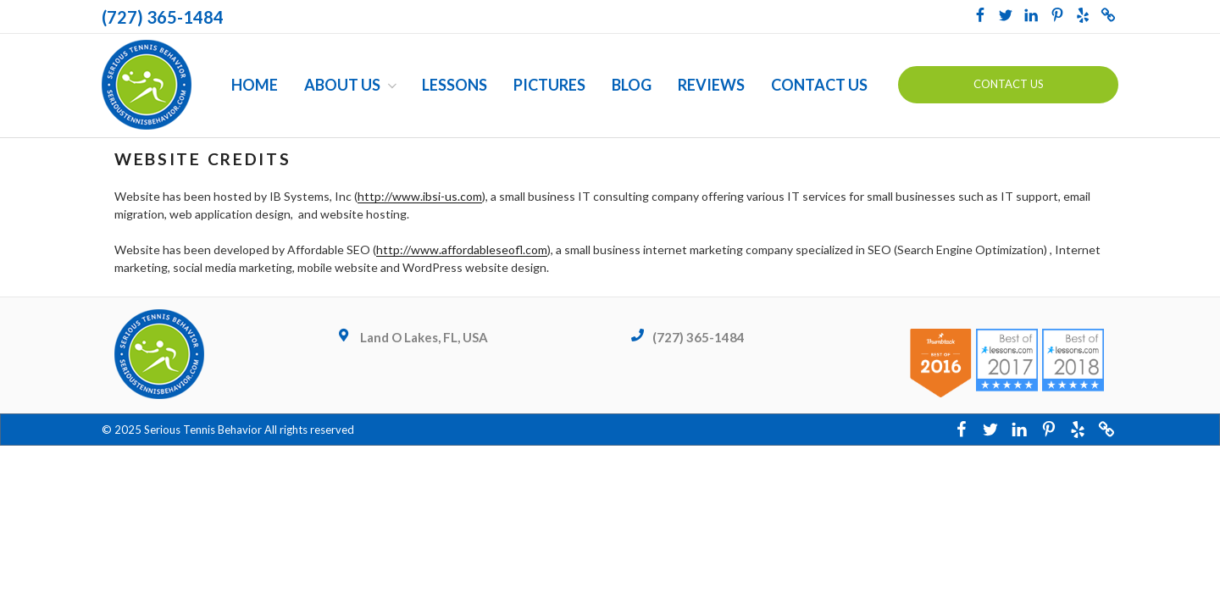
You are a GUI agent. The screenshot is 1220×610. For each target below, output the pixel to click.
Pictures (549, 84)
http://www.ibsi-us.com (420, 196)
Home (254, 84)
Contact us (1008, 84)
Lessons (454, 84)
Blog (632, 84)
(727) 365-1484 (163, 17)
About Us (352, 84)
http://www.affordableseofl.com (461, 249)
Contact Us (819, 84)
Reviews (711, 84)
